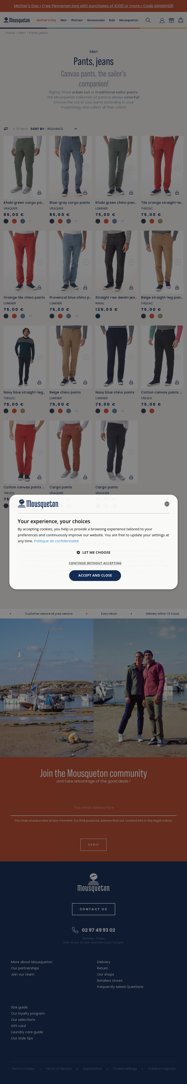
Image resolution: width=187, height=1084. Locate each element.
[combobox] (167, 503)
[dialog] (93, 542)
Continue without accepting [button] (95, 563)
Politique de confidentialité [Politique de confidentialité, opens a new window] (56, 540)
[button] (93, 552)
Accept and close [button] (95, 575)
